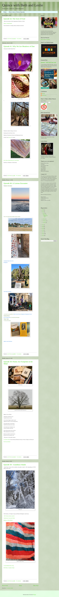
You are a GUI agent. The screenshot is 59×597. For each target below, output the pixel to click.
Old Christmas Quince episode (9, 515)
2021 (43, 224)
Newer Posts (5, 585)
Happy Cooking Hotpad (8, 23)
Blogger (34, 594)
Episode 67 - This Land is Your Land (48, 62)
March (44, 219)
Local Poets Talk (6, 439)
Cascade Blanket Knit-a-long (9, 565)
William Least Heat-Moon (8, 341)
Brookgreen (6, 262)
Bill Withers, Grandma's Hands (9, 567)
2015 (43, 235)
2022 (43, 211)
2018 (43, 230)
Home (5, 12)
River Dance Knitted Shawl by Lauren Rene (11, 160)
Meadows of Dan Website (8, 520)
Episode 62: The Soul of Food (14, 19)
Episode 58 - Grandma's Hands (15, 465)
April (44, 213)
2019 (43, 228)
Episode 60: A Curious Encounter (16, 183)
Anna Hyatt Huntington (7, 291)
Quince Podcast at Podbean (45, 39)
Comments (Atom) (10, 588)
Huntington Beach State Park (8, 260)
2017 (43, 231)
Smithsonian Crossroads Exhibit (9, 518)
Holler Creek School (17, 314)
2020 (43, 226)
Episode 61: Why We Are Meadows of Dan (19, 46)
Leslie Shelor (44, 95)
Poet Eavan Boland (7, 441)
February (44, 220)
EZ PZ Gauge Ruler (7, 317)
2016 (43, 233)
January (44, 222)
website (10, 137)
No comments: (19, 38)
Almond (43, 93)
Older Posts (35, 585)
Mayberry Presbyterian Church (26, 314)
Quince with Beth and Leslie (22, 5)
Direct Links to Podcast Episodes (17, 12)
